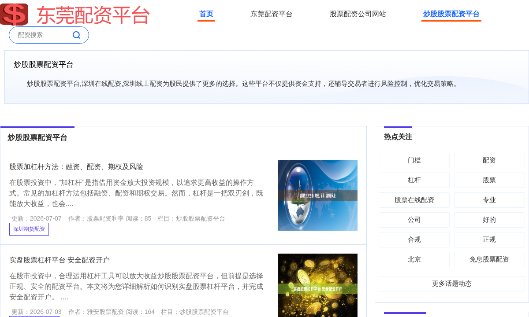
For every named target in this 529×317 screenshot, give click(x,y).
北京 (414, 259)
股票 (489, 180)
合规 (414, 239)
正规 (489, 239)
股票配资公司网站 (358, 14)
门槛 (414, 160)
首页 (206, 14)
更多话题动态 (452, 283)
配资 (489, 160)
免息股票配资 (489, 259)
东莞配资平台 (271, 14)
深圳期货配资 (29, 229)
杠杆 (414, 180)
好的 (489, 219)
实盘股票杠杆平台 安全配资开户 (59, 260)
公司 (414, 219)
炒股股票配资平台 (451, 14)
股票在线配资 (414, 199)
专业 (489, 199)
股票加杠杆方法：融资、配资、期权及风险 (76, 166)
